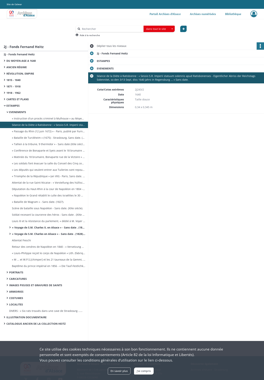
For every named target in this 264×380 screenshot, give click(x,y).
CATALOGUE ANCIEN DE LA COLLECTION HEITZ (36, 323)
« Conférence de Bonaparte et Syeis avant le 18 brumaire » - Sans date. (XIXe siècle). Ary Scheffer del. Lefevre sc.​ (48, 150)
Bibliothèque (233, 14)
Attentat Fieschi (21, 240)
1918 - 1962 (13, 93)
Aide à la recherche (90, 35)
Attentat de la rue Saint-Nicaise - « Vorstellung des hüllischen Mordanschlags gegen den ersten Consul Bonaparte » (48, 182)
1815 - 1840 (13, 80)
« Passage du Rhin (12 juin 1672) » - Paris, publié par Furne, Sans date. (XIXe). (48, 131)
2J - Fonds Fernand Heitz (19, 54)
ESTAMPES (13, 105)
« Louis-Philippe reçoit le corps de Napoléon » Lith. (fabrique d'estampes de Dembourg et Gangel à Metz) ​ (48, 253)
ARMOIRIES (16, 291)
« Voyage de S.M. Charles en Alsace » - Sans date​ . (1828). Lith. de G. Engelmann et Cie (48, 234)
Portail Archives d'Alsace (165, 14)
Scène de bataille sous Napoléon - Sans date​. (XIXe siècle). (47, 208)
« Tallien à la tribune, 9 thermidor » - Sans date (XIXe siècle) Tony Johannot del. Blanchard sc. (48, 144)
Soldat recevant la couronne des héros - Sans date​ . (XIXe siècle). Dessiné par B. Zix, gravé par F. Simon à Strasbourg (48, 214)
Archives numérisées (203, 14)
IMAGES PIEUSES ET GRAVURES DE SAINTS (35, 285)
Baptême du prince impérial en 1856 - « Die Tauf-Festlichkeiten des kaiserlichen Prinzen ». (48, 266)
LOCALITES (16, 304)
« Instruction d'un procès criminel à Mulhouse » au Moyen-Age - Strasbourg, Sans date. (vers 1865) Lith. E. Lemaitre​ (48, 118)
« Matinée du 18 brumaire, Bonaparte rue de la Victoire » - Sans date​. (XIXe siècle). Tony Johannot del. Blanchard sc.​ (48, 157)
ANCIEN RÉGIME (16, 67)
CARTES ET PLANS (17, 99)
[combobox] (159, 29)
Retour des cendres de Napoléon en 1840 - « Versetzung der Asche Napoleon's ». (48, 246)
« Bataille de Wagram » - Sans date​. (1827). (38, 202)
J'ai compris (144, 371)
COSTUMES (16, 298)
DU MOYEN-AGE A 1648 (21, 60)
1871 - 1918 (13, 86)
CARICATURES (18, 279)
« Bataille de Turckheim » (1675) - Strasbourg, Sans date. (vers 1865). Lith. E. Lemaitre (48, 137)
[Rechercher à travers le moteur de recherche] (111, 29)
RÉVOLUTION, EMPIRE (20, 73)
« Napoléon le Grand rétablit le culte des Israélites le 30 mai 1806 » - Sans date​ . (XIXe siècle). (48, 195)
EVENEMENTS (17, 112)
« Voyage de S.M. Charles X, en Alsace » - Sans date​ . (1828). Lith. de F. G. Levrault (48, 227)
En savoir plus (119, 371)
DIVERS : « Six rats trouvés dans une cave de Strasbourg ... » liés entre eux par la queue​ (45, 311)
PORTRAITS (16, 272)
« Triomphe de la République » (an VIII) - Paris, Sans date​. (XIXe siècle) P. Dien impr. (48, 176)
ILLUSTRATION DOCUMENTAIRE (26, 317)
